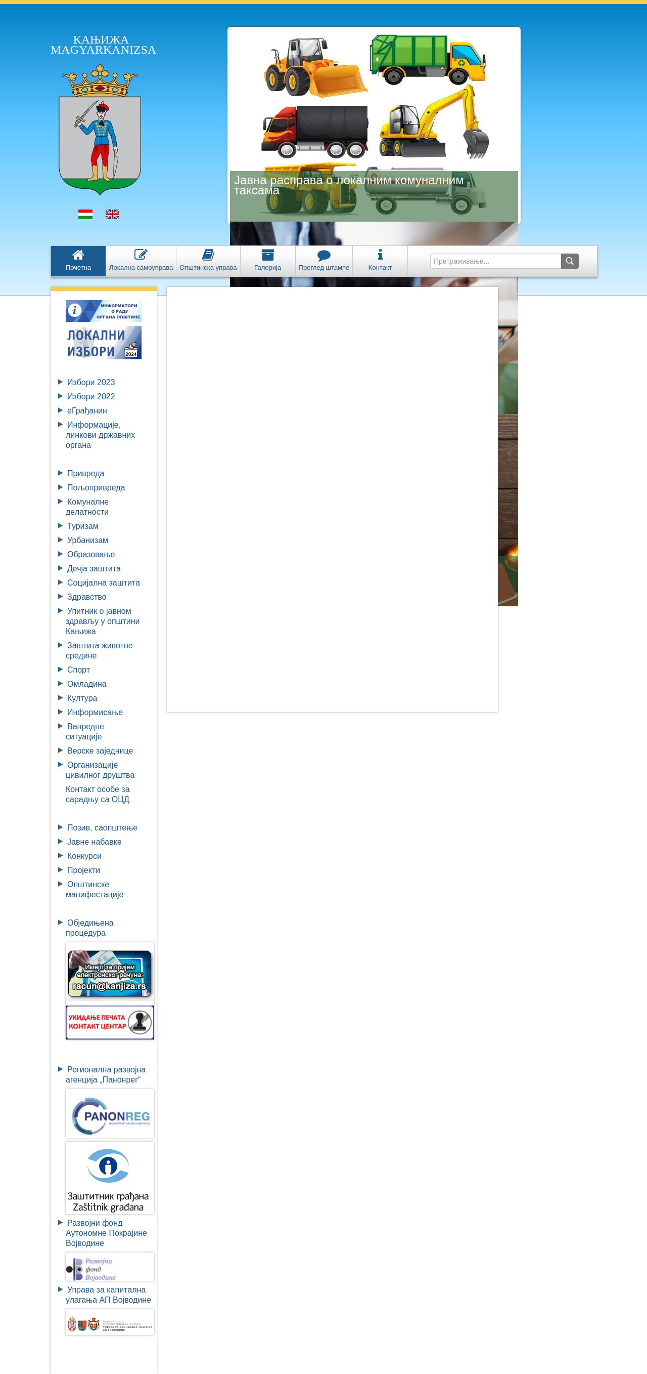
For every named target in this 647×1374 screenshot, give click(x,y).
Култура (82, 698)
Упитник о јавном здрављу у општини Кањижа (103, 621)
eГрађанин (87, 410)
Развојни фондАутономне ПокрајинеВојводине (106, 1233)
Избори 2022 (91, 396)
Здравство (87, 597)
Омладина (87, 684)
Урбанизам (87, 540)
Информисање (95, 712)
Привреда (86, 473)
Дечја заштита (94, 568)
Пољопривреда (96, 487)
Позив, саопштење (102, 827)
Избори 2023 (91, 382)
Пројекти (83, 870)
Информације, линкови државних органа (100, 435)
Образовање (91, 554)
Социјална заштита (103, 582)
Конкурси (84, 856)
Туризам (83, 526)
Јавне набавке (94, 842)
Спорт (78, 669)
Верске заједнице (100, 750)
